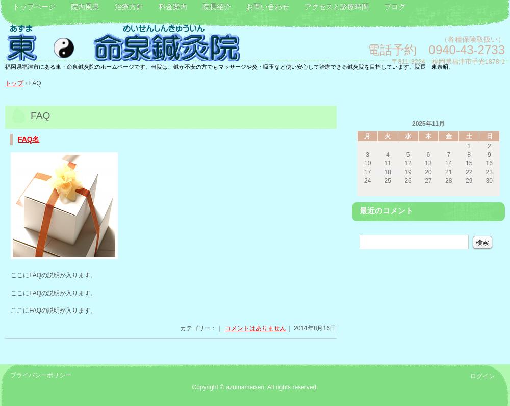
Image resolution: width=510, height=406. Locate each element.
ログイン (482, 376)
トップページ (34, 7)
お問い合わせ (267, 7)
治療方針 (129, 7)
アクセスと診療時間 (336, 7)
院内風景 (85, 7)
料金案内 (173, 7)
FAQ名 (28, 140)
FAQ (40, 115)
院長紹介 (216, 7)
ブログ (394, 7)
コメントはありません (255, 328)
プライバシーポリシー (40, 375)
